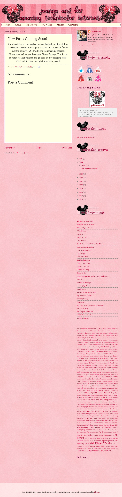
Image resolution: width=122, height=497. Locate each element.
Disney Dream (103, 351)
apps (101, 333)
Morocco (85, 397)
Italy (109, 383)
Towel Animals (107, 432)
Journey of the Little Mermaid (95, 386)
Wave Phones (114, 443)
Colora (90, 344)
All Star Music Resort (103, 328)
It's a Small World (102, 383)
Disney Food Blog (83, 270)
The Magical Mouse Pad (85, 312)
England (86, 363)
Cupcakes (88, 347)
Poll (89, 409)
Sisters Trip (88, 418)
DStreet (92, 358)
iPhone (109, 381)
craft (112, 344)
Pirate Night (114, 406)
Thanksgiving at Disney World (103, 427)
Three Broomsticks (110, 429)
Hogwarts (80, 377)
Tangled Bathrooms (104, 425)
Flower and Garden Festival (85, 367)
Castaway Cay (107, 340)
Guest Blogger (97, 372)
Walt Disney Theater (83, 444)
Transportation (108, 435)
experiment (99, 363)
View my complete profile (85, 45)
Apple (90, 333)
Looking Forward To (104, 390)
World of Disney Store (107, 448)
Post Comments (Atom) (21, 153)
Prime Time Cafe (106, 411)
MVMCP (109, 397)
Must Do (102, 397)
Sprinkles (114, 420)
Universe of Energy (88, 440)
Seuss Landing (114, 416)
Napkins (115, 397)
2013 (81, 174)
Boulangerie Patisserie (100, 337)
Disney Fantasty (113, 351)
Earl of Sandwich (104, 358)
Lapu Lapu (87, 388)
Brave (108, 337)
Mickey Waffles (99, 395)
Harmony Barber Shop (108, 372)
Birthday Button (110, 335)
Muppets (96, 397)
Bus (112, 337)
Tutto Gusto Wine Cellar (97, 438)
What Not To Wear (82, 446)
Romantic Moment (82, 416)
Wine (116, 446)
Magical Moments (104, 393)
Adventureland (92, 328)
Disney (115, 349)
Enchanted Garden (103, 360)
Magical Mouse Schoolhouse (86, 292)
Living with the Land (89, 390)
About (18, 24)
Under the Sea (113, 438)
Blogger (84, 338)
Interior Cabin (85, 381)
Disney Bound (80, 351)
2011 (81, 181)
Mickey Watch (107, 395)
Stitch (95, 423)
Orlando (92, 404)
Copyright (73, 24)
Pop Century (105, 409)
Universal (80, 441)
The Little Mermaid (98, 429)
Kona (116, 386)
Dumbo (96, 358)
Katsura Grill (110, 386)
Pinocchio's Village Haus (104, 406)
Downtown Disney (83, 358)
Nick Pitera (114, 399)
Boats (88, 338)
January (84, 165)
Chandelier (87, 342)
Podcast (86, 409)
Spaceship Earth (90, 420)
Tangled (96, 425)
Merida (93, 395)
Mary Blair (114, 393)
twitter (106, 438)
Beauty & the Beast (90, 335)
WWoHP (85, 451)
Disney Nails (89, 353)
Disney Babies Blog (83, 263)
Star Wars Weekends (88, 423)
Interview (104, 381)
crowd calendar (81, 347)
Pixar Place (80, 409)
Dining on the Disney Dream (90, 349)
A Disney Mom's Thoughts (85, 224)
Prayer (85, 411)
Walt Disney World (100, 443)
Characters (93, 342)
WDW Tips (47, 24)
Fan (117, 363)
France (109, 367)
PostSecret (80, 302)
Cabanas (115, 337)
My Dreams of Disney (84, 295)
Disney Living (81, 273)
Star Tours (79, 423)
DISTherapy (81, 253)
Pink (96, 406)
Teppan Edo (114, 425)
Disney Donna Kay (83, 266)
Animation (101, 331)
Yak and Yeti (107, 451)
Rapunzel (94, 413)
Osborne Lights (100, 404)
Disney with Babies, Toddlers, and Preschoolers (92, 276)
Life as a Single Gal (108, 388)
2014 (81, 162)
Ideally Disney (81, 289)
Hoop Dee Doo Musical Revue (94, 379)
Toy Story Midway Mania (89, 435)
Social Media (110, 418)
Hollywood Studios (111, 377)
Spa (84, 420)
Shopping (80, 418)
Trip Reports (31, 24)
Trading (101, 435)
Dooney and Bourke (111, 356)
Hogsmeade (114, 374)
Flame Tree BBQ (113, 365)
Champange (80, 342)
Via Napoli (102, 441)
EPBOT (79, 279)
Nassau (85, 400)
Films (105, 365)
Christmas (79, 344)
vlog (116, 441)
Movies (60, 24)
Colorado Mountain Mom (85, 247)
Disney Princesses (99, 353)
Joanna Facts (81, 386)
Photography (84, 407)
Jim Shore (114, 383)
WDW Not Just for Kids (85, 315)
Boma (92, 338)
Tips (88, 432)
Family (112, 363)
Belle (96, 335)
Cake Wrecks (81, 241)
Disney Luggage (81, 353)
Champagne (114, 340)
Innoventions (107, 379)
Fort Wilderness (102, 367)
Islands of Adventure (89, 383)
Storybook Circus (102, 423)
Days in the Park (82, 257)
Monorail (79, 397)
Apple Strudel (95, 333)
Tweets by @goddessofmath (86, 137)
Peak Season (110, 404)
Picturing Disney (82, 299)
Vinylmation (110, 441)
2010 (81, 185)
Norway (79, 402)
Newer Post (9, 147)
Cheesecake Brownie (103, 342)
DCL (102, 347)
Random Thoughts (86, 414)
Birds (104, 335)
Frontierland (114, 367)
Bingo (100, 335)
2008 (81, 192)
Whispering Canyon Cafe (96, 446)
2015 (81, 159)
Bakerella (80, 234)
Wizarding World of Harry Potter (91, 448)
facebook (106, 363)
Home (7, 24)
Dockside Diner (98, 356)
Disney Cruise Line (91, 351)
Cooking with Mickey (84, 250)
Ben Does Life (81, 237)
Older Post (67, 147)
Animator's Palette (82, 333)
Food (95, 367)
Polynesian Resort (96, 409)
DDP (106, 347)
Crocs (116, 344)
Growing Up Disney (83, 286)
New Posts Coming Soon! (89, 168)
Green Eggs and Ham (86, 372)
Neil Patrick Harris (93, 400)
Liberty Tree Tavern (96, 388)
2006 (81, 199)
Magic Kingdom (90, 393)
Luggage (115, 390)
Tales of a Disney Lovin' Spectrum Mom (90, 305)
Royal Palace (96, 416)
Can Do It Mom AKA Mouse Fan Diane (90, 244)
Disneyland (86, 356)
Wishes (79, 448)
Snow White (101, 418)
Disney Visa (108, 354)
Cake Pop (79, 340)
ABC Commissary (82, 328)
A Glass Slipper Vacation (85, 228)
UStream (96, 441)
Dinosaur (102, 349)
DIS (106, 349)
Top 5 (101, 432)
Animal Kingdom (90, 331)
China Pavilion (113, 342)
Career (100, 340)
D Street (94, 347)
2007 (81, 196)
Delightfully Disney (83, 260)
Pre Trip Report (93, 411)
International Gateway (95, 381)
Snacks (95, 418)
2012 (81, 177)
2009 (81, 188)
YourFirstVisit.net (83, 318)
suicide (110, 423)
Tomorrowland (94, 432)
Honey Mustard (81, 379)
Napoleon (79, 399)
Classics (84, 344)
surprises (85, 425)
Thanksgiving (82, 427)
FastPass (100, 365)
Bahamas (111, 333)
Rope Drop (90, 416)
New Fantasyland (105, 400)
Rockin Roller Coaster (111, 413)
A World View (81, 231)
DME (91, 356)
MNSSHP (115, 395)
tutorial (87, 438)
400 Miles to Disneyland (85, 221)
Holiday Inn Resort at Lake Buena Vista (93, 376)
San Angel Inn (105, 416)
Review (100, 413)
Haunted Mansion (99, 374)
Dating (98, 347)
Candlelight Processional (90, 340)
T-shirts (90, 425)
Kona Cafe (80, 388)
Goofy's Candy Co (97, 370)
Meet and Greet (86, 395)
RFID (103, 413)
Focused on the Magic (84, 283)
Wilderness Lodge (109, 446)
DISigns (110, 349)
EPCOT (92, 363)
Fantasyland (80, 365)
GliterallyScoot (96, 31)
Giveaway (89, 370)
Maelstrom (80, 393)
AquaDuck (105, 333)
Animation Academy (112, 331)
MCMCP (79, 395)
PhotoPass (91, 406)
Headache (107, 374)
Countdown (107, 344)
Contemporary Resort (97, 344)
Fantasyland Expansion (91, 365)
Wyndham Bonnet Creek (96, 451)
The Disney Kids (82, 308)
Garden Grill (81, 370)
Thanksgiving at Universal (85, 430)
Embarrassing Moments (90, 360)
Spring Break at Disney (103, 420)
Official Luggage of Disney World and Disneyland (95, 402)
